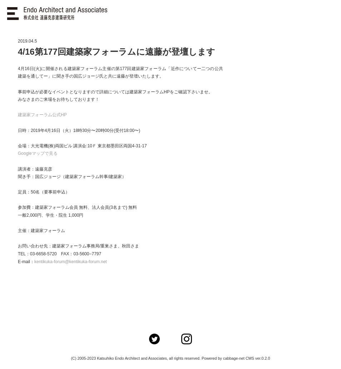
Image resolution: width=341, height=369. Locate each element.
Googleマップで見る (38, 153)
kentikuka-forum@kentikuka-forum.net (70, 261)
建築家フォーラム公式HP (42, 114)
